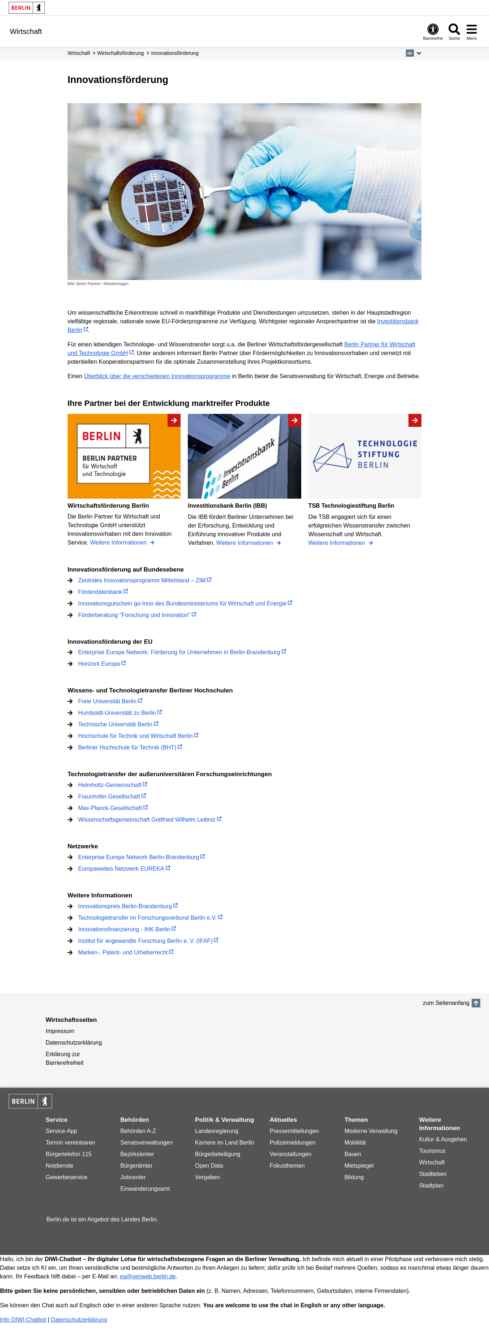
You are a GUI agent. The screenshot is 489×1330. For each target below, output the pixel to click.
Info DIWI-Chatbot (23, 1320)
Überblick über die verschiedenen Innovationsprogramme (157, 376)
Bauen (353, 1154)
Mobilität (355, 1142)
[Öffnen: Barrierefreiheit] (433, 31)
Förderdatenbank (100, 592)
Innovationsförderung (175, 53)
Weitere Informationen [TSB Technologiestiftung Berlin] (337, 543)
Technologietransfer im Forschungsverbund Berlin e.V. (147, 918)
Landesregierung (216, 1131)
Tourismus (432, 1151)
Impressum (60, 1031)
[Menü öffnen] (471, 31)
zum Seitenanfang (446, 1003)
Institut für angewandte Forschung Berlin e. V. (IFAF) (145, 941)
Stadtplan (431, 1185)
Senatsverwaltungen (146, 1142)
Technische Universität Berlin (115, 724)
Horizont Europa (99, 664)
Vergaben (207, 1177)
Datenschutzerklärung (74, 1043)
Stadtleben (433, 1174)
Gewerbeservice (67, 1177)
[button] (413, 53)
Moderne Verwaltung (371, 1131)
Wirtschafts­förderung (120, 53)
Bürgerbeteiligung (217, 1154)
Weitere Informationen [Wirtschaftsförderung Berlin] (119, 542)
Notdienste (60, 1166)
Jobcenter (133, 1177)
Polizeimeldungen (292, 1142)
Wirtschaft (79, 53)
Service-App (61, 1131)
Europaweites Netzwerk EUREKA (121, 869)
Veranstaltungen (291, 1154)
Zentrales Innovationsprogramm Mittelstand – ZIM (141, 580)
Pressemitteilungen (294, 1131)
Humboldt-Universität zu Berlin (117, 713)
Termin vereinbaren (70, 1142)
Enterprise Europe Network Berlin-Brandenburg (138, 857)
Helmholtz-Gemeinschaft (109, 785)
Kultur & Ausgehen (443, 1139)
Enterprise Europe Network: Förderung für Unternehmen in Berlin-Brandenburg (179, 652)
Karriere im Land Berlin (224, 1142)
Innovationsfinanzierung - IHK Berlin (124, 929)
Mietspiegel (359, 1166)
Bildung (354, 1177)
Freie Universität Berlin (107, 701)
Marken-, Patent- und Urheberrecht (123, 952)
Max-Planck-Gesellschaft (110, 808)
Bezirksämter (137, 1154)
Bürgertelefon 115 (69, 1154)
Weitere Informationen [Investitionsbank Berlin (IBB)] (245, 543)
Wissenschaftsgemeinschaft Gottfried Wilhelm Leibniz (147, 820)
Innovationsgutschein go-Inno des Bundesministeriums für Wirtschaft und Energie (182, 603)
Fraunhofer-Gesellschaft (109, 796)
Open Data (209, 1166)
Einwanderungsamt (145, 1189)
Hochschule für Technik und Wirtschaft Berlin (135, 736)
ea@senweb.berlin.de (148, 1276)
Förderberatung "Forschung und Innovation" (134, 615)
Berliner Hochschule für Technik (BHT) (127, 747)
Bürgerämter (136, 1166)
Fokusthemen (287, 1166)
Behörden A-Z (138, 1131)
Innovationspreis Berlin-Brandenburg (125, 906)
